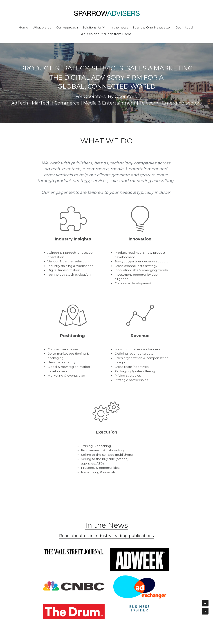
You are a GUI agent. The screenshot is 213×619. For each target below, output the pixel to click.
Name (72, 506)
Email (72, 519)
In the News (106, 358)
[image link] (35, 383)
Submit (106, 564)
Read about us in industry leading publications (106, 368)
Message (75, 532)
